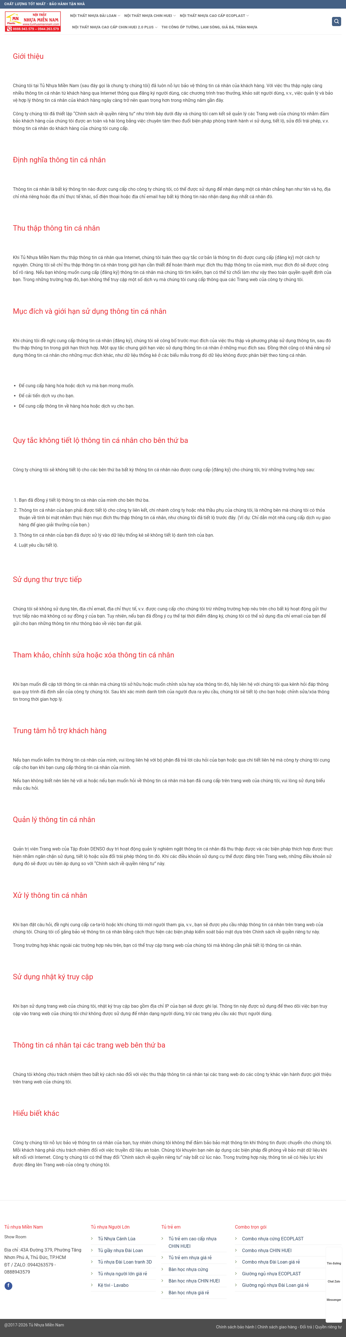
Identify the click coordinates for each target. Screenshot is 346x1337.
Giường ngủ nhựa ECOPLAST (271, 1273)
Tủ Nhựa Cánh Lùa (116, 1238)
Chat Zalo (334, 1276)
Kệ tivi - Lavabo (113, 1285)
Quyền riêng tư (328, 1327)
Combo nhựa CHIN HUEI (267, 1250)
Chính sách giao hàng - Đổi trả (284, 1327)
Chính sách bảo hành (235, 1327)
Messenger (334, 1294)
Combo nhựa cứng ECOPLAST (273, 1238)
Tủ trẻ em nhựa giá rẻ (190, 1257)
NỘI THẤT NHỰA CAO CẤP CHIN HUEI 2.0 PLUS (115, 27)
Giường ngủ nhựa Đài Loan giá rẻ (275, 1285)
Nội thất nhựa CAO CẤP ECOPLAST (214, 15)
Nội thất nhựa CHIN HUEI (150, 15)
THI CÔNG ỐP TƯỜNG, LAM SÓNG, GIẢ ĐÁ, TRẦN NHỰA (209, 27)
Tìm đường (334, 1258)
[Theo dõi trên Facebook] (8, 1286)
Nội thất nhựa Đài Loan (95, 15)
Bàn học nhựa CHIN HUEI (194, 1281)
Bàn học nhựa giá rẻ (188, 1292)
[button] (336, 21)
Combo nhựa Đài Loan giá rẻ (271, 1262)
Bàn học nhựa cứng (188, 1269)
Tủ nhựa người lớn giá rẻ (122, 1273)
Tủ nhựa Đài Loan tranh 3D (125, 1262)
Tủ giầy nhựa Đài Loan (120, 1250)
